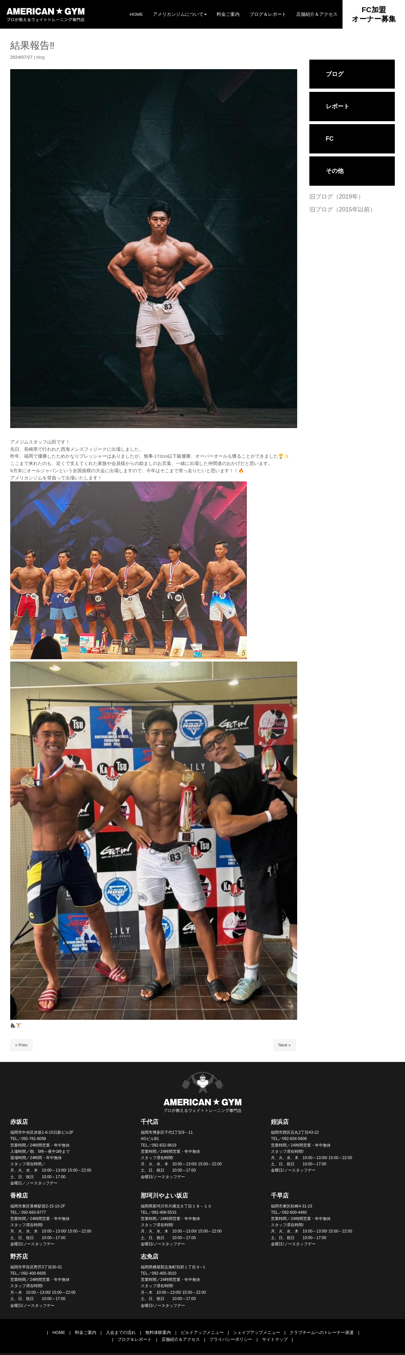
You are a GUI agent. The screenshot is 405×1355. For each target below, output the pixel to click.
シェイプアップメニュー (256, 1332)
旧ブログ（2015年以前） (342, 209)
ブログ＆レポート (134, 1339)
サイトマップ (275, 1339)
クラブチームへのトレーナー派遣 (322, 1332)
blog (40, 57)
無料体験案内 (158, 1332)
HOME (58, 1332)
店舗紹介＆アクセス (180, 1339)
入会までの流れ (121, 1332)
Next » (284, 1045)
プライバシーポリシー (230, 1339)
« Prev (21, 1045)
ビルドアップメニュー (202, 1332)
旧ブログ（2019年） (336, 196)
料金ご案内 (85, 1332)
